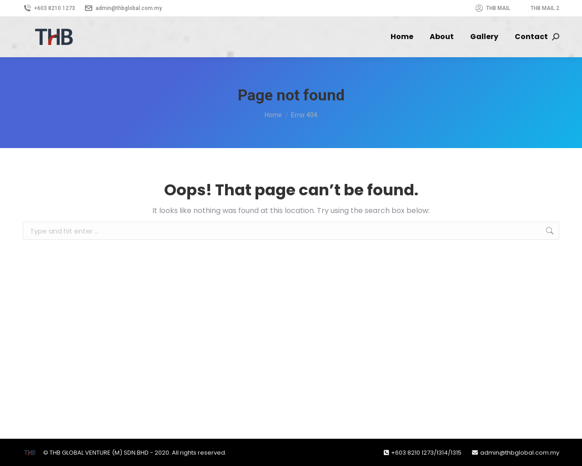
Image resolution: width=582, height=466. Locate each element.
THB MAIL (492, 8)
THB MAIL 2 (545, 8)
